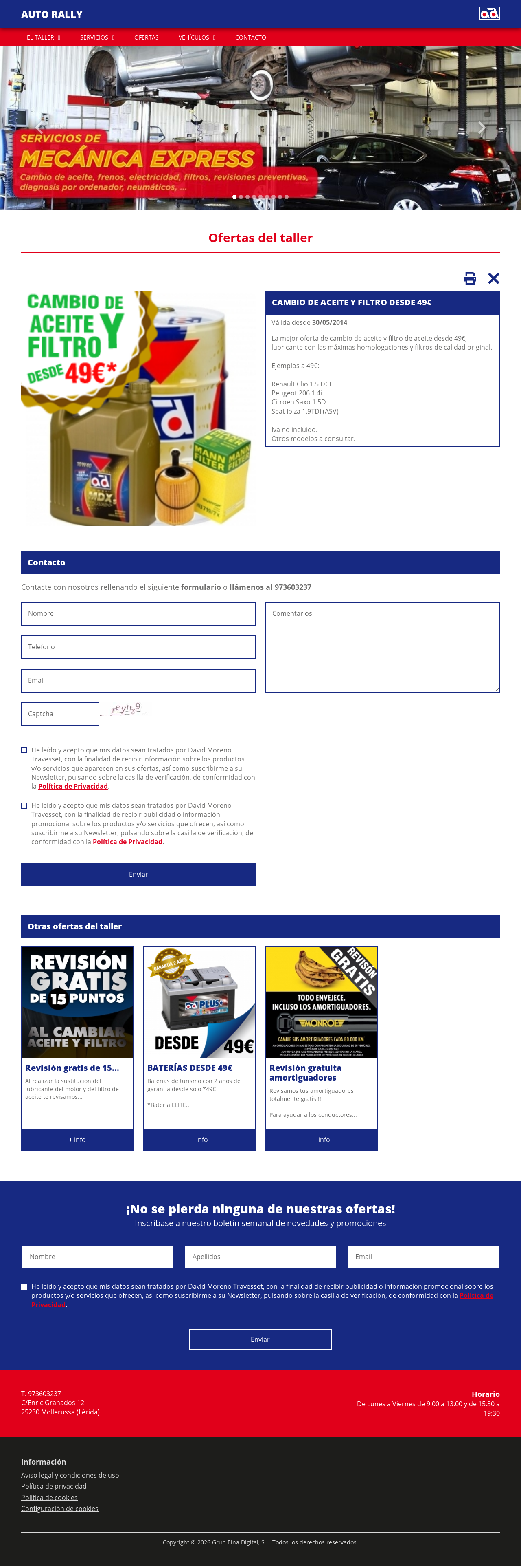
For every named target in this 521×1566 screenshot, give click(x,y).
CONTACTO (250, 37)
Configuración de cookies (60, 1508)
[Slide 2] (247, 197)
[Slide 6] (273, 197)
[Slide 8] (287, 197)
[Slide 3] (254, 197)
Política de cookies (49, 1497)
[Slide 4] (260, 197)
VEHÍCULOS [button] (194, 37)
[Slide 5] (267, 197)
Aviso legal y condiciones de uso (70, 1475)
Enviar (138, 874)
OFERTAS (146, 37)
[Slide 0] (234, 197)
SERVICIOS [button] (94, 37)
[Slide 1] (241, 197)
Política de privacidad (54, 1486)
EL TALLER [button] (40, 37)
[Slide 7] (280, 197)
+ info (77, 1139)
